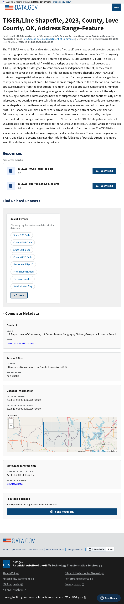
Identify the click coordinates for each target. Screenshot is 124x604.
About (5, 549)
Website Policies (36, 549)
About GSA (11, 573)
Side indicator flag (22, 286)
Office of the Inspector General (84, 573)
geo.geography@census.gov (22, 343)
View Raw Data (15, 483)
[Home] (21, 7)
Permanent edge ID (23, 264)
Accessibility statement (18, 578)
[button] (11, 421)
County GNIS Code (22, 257)
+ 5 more (19, 295)
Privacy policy (74, 584)
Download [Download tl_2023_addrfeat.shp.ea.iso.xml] (104, 186)
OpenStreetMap (99, 451)
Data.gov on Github (75, 549)
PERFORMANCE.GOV (55, 549)
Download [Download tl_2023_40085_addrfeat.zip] (104, 171)
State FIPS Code (21, 235)
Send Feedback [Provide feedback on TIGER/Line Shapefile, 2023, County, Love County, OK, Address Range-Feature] (62, 511)
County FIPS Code (22, 242)
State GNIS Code (21, 249)
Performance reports (79, 578)
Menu (116, 7)
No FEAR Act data (14, 589)
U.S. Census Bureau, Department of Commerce (49, 38)
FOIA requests (13, 584)
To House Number (22, 279)
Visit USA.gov (76, 597)
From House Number (23, 271)
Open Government (19, 549)
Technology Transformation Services (77, 565)
